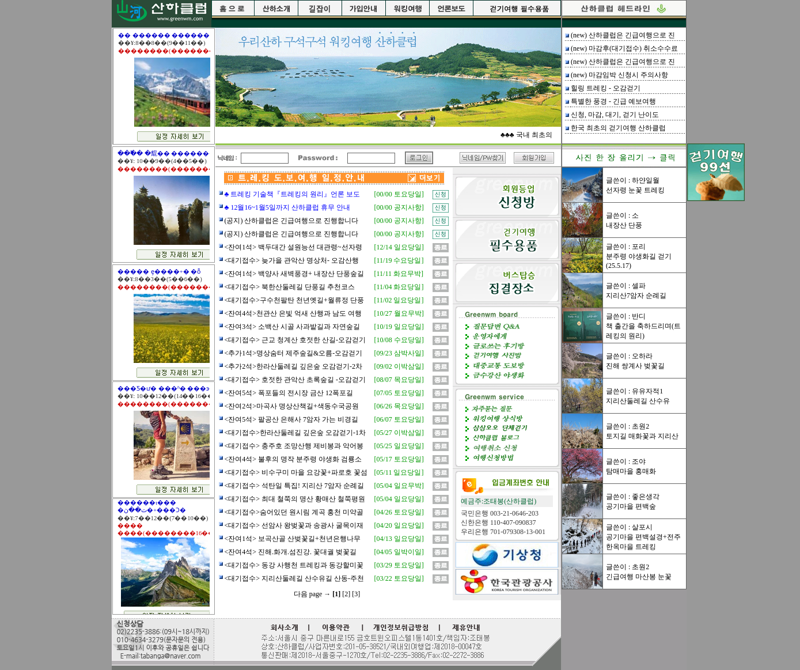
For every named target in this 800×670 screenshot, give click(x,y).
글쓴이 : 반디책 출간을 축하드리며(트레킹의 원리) (643, 326)
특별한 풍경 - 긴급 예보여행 (613, 101)
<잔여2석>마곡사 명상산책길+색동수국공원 (292, 406)
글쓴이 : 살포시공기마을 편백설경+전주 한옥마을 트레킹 (643, 537)
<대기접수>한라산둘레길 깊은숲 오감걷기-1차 (295, 433)
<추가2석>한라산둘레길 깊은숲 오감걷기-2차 (294, 366)
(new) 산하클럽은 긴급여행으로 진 (623, 35)
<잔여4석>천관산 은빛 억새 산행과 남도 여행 (293, 313)
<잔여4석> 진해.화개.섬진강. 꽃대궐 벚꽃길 (291, 552)
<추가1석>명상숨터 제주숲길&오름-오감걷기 (294, 353)
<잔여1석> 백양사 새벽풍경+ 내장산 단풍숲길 (294, 274)
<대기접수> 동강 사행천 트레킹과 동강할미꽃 (294, 565)
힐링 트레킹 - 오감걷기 (605, 88)
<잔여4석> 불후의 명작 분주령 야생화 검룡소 (293, 459)
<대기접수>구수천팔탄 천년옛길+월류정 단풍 (294, 300)
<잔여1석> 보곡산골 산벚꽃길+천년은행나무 (293, 539)
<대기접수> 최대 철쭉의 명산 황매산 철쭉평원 (295, 499)
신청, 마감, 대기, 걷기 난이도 (615, 115)
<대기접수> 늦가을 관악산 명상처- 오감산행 (292, 260)
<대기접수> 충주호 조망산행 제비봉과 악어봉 (294, 446)
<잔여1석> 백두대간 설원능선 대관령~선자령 (293, 247)
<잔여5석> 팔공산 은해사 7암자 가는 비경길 (292, 419)
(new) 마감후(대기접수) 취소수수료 (624, 48)
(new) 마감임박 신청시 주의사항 (619, 75)
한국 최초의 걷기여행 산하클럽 (618, 128)
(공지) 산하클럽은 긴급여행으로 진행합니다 (292, 221)
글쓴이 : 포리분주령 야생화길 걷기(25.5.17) (639, 256)
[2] (346, 594)
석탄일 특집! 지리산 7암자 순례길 (312, 486)
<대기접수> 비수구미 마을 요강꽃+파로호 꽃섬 (296, 472)
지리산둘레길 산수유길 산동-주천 (312, 578)
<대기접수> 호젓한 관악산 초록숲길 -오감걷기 (295, 380)
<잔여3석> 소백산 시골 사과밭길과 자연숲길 (293, 327)
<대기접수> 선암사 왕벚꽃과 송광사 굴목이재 (294, 525)
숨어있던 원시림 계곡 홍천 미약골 (311, 512)
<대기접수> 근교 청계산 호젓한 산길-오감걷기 (295, 340)
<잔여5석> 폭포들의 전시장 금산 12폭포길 (289, 393)
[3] (356, 594)
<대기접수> (242, 486)
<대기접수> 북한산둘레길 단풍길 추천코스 (290, 287)
